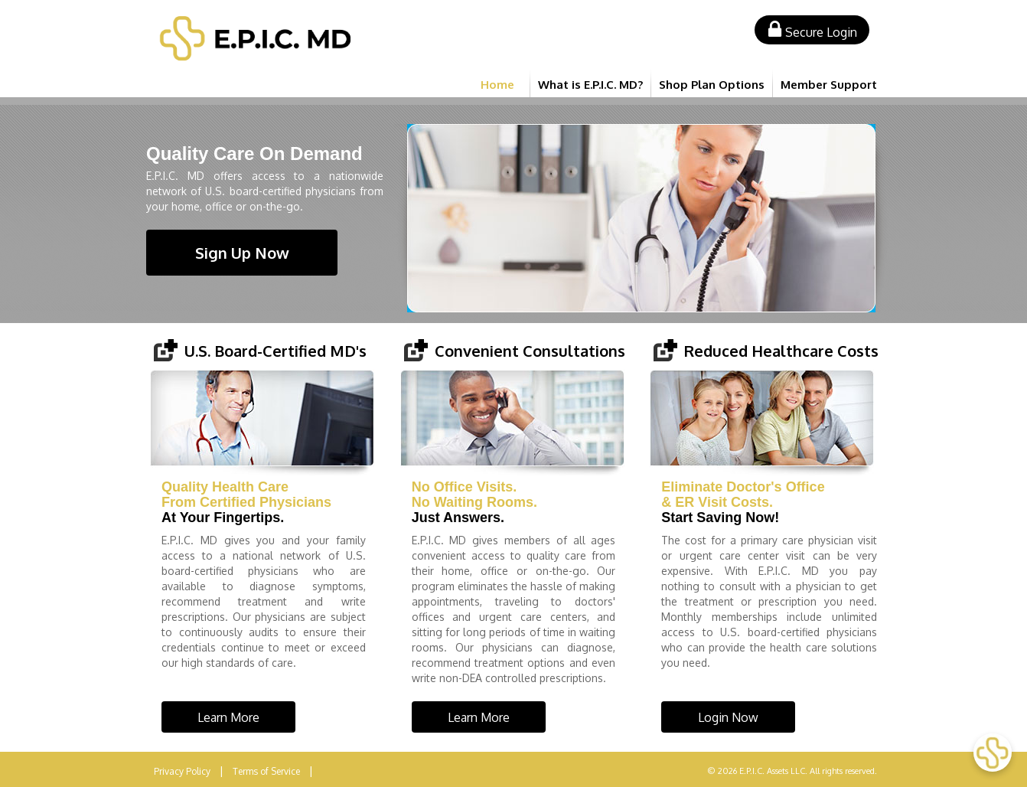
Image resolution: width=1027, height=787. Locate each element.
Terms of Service (266, 771)
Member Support (829, 84)
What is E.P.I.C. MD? (590, 84)
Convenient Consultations (530, 351)
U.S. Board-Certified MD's (275, 351)
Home (497, 84)
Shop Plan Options (712, 84)
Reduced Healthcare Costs (781, 351)
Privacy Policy (182, 771)
